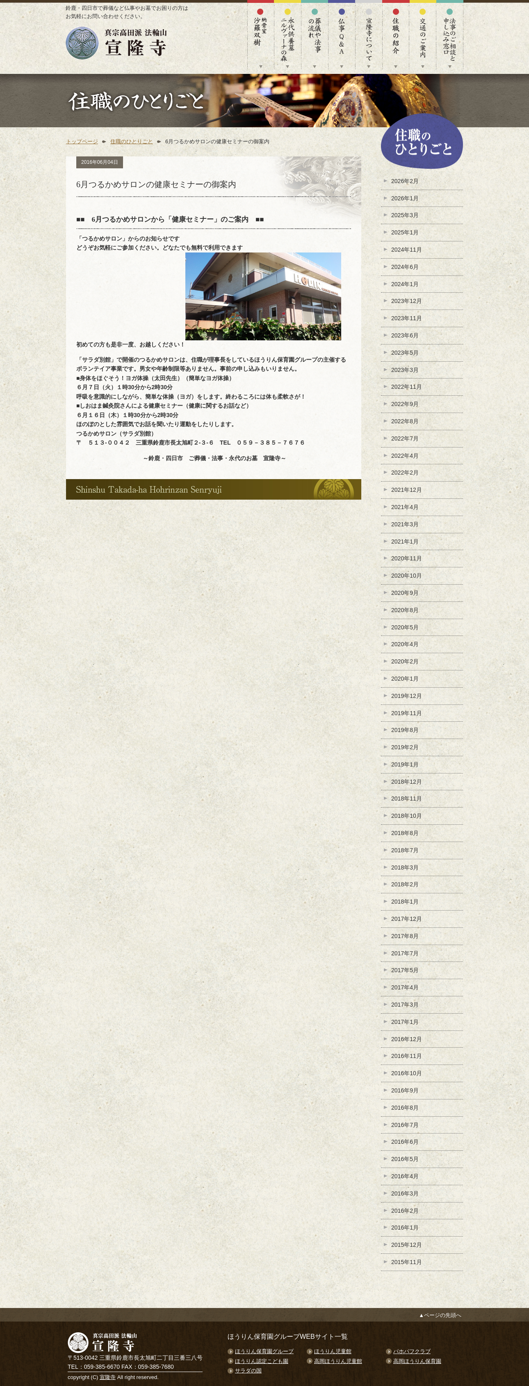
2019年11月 (406, 713)
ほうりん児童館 (332, 1351)
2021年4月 (405, 507)
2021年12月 (406, 489)
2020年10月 (406, 575)
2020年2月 (405, 661)
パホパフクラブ (412, 1351)
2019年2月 (405, 747)
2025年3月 (405, 215)
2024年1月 (405, 284)
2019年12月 (406, 696)
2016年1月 (405, 1227)
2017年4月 (405, 987)
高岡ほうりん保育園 (417, 1361)
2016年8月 (405, 1107)
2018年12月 (406, 781)
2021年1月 (405, 541)
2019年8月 (405, 730)
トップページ (82, 141)
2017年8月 (405, 936)
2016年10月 (406, 1073)
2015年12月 (406, 1244)
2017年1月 (405, 1022)
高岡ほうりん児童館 (338, 1361)
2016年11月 (406, 1056)
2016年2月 (405, 1210)
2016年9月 (405, 1090)
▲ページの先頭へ (440, 1315)
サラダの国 (248, 1371)
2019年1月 (405, 764)
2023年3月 (405, 370)
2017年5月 (405, 970)
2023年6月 (405, 335)
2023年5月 (405, 352)
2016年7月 (405, 1125)
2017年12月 (406, 919)
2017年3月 (405, 1004)
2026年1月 (405, 198)
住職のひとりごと (131, 141)
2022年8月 (405, 421)
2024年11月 (406, 249)
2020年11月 (406, 558)
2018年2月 (405, 884)
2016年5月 (405, 1159)
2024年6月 (405, 267)
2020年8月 (405, 610)
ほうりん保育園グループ (264, 1351)
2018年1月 (405, 901)
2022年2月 (405, 472)
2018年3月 (405, 867)
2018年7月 (405, 850)
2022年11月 (406, 386)
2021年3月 (405, 524)
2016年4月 (405, 1176)
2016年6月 (405, 1141)
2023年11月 (406, 318)
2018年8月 (405, 833)
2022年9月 (405, 404)
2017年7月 (405, 953)
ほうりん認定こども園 (261, 1361)
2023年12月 (406, 301)
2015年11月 (406, 1262)
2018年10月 (406, 815)
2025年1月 (405, 232)
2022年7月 (405, 438)
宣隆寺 (108, 1377)
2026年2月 (405, 181)
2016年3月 (405, 1193)
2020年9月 (405, 593)
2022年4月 (405, 455)
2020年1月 (405, 678)
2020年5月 (405, 627)
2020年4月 (405, 644)
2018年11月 (406, 798)
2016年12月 (406, 1039)
